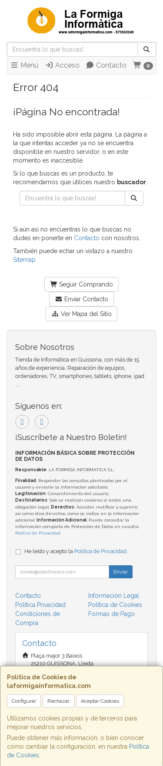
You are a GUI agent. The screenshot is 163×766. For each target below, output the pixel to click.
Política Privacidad (40, 604)
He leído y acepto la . (76, 551)
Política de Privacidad (37, 533)
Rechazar (58, 701)
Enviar (120, 572)
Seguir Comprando (81, 284)
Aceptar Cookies (100, 701)
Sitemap (24, 259)
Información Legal (113, 595)
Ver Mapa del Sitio (81, 313)
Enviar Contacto (81, 299)
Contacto (106, 65)
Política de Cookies (115, 604)
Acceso (62, 65)
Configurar (24, 701)
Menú (24, 65)
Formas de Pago (111, 613)
